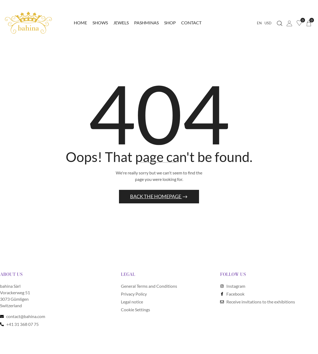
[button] (308, 23)
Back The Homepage (156, 197)
